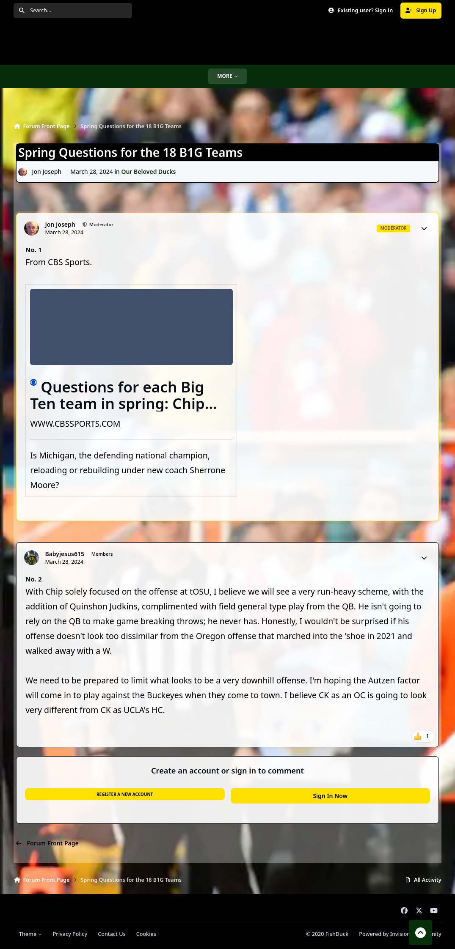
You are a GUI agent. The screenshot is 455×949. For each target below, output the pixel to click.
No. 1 (33, 249)
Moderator (100, 224)
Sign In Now (330, 796)
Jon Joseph (47, 171)
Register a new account (125, 794)
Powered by (400, 934)
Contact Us (111, 934)
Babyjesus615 (64, 554)
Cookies (146, 934)
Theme (30, 934)
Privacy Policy (70, 934)
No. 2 (33, 579)
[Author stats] (424, 228)
